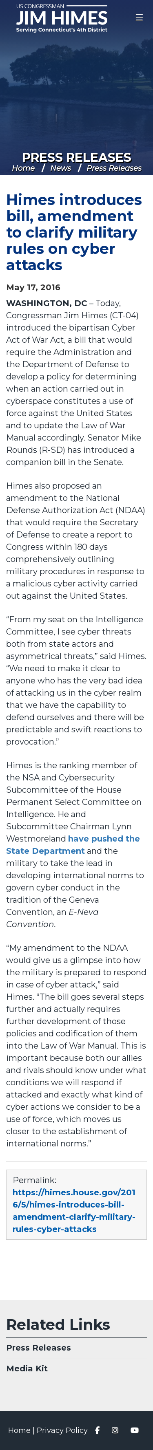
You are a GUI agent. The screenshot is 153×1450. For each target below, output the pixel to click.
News (60, 168)
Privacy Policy (62, 1430)
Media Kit (27, 1368)
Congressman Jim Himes (73, 18)
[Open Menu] (140, 17)
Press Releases (76, 157)
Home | (22, 1430)
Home (23, 168)
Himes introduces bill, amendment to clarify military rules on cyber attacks (74, 232)
